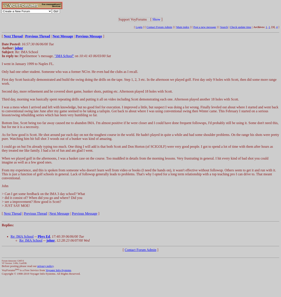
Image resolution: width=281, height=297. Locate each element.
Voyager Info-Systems (58, 270)
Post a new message (204, 27)
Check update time (240, 27)
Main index (182, 27)
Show (156, 19)
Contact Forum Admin (159, 27)
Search (224, 27)
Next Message (59, 213)
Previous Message (84, 213)
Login (139, 27)
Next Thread (12, 213)
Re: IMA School (22, 236)
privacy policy (45, 266)
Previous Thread (35, 213)
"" (64, 56)
